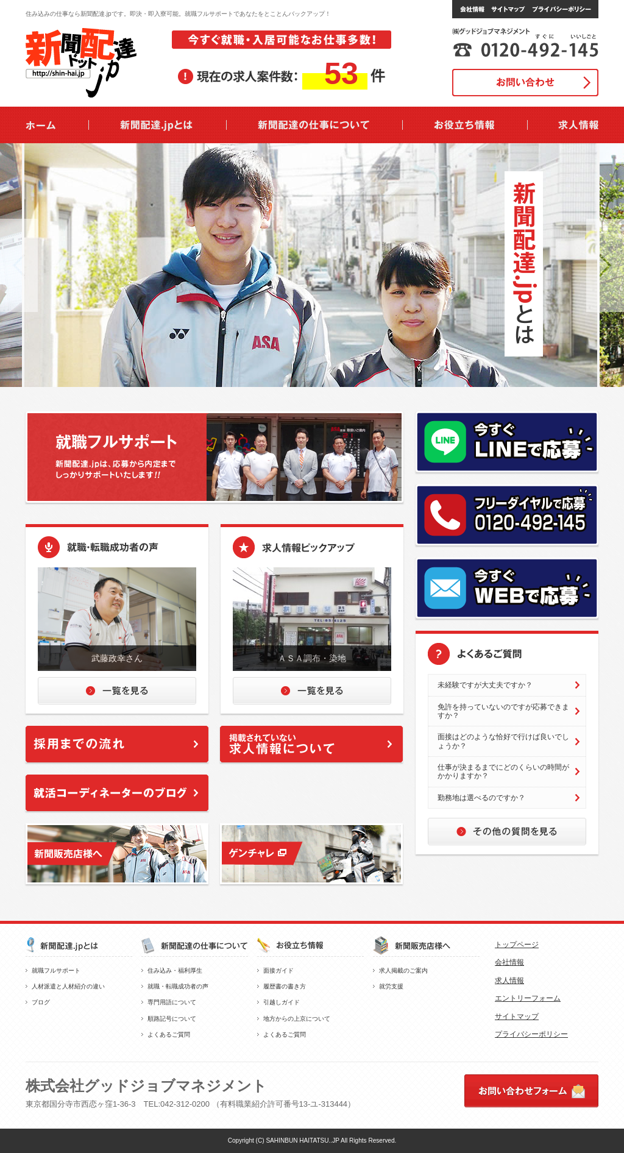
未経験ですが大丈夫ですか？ (485, 685)
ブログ (41, 1002)
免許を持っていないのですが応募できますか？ (503, 711)
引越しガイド (281, 1002)
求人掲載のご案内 (403, 970)
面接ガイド (278, 970)
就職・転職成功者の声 (177, 986)
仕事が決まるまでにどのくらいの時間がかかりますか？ (503, 771)
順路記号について (171, 1018)
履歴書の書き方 (284, 986)
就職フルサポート (56, 970)
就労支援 (391, 986)
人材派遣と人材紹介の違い (68, 986)
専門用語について (171, 1002)
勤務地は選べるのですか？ (481, 797)
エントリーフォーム (528, 998)
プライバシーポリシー (531, 1034)
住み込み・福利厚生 (174, 970)
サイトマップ (517, 1016)
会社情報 (509, 962)
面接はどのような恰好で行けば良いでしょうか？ (503, 741)
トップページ (517, 944)
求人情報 (509, 980)
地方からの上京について (296, 1018)
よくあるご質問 (168, 1034)
